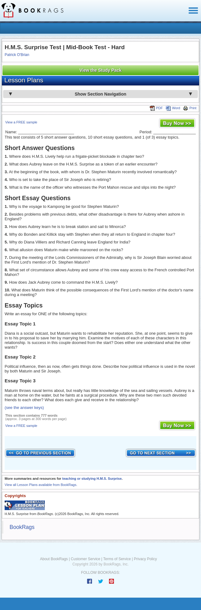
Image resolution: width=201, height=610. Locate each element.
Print (189, 108)
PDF (156, 108)
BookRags (22, 527)
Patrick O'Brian (17, 55)
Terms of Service (117, 559)
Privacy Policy (145, 559)
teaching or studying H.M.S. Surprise (92, 478)
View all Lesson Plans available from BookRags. (41, 485)
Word (173, 108)
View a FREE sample (21, 122)
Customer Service (85, 559)
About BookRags (54, 559)
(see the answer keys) (24, 407)
